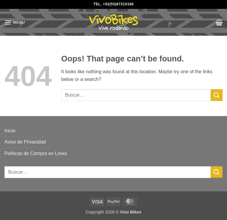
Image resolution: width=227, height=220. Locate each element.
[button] (14, 22)
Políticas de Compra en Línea (35, 153)
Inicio (9, 130)
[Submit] (217, 95)
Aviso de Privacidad (25, 141)
